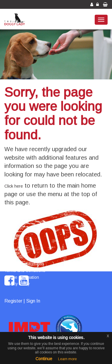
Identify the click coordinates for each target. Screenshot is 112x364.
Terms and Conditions (24, 270)
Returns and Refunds (24, 263)
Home (9, 257)
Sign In (33, 300)
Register (13, 300)
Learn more (67, 359)
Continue (43, 358)
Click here (13, 186)
